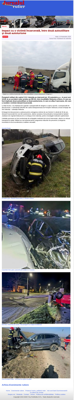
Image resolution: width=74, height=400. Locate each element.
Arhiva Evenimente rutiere (15, 385)
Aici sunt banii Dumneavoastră (57, 390)
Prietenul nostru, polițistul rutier (35, 390)
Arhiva (32, 394)
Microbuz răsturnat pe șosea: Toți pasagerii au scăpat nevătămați (22, 324)
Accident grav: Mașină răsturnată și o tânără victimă (18, 198)
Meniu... (5, 26)
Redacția (19, 394)
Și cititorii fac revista (36, 392)
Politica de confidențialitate (45, 394)
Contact (26, 394)
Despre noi (11, 394)
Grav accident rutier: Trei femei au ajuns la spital (16, 379)
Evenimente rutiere (17, 390)
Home (8, 390)
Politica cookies (60, 394)
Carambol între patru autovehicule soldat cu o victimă (18, 270)
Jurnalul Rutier (6, 128)
